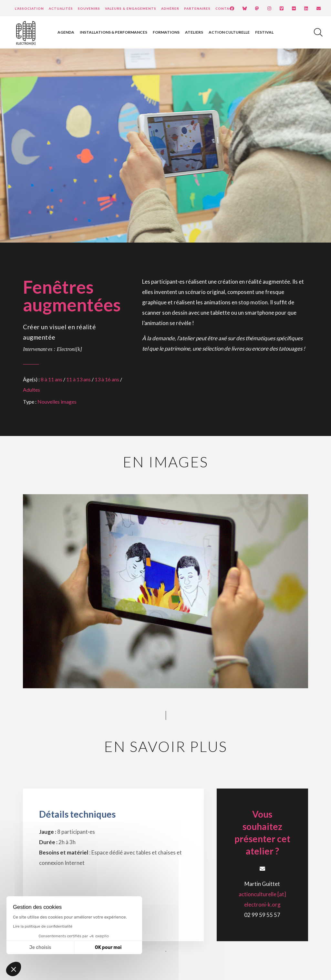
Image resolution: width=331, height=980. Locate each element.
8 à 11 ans (51, 379)
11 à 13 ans (78, 379)
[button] (13, 969)
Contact (225, 8)
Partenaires (197, 8)
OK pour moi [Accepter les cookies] (108, 947)
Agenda (65, 32)
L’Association (29, 8)
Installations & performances (113, 32)
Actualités (61, 8)
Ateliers (194, 32)
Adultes (31, 390)
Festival (264, 32)
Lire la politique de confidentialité (42, 926)
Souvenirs (89, 8)
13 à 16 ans (107, 379)
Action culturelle (229, 32)
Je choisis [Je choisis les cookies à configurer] (40, 947)
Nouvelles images (57, 401)
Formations (166, 32)
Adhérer (170, 8)
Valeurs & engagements (130, 8)
